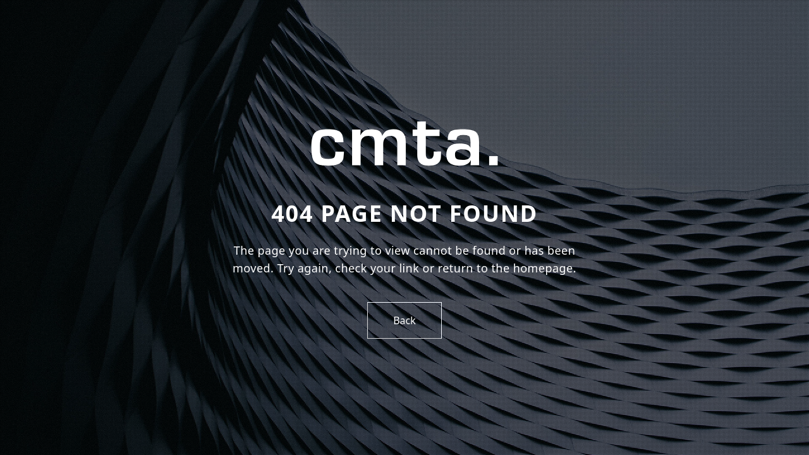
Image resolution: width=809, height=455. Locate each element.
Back (404, 320)
